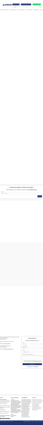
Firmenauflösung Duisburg (15, 403)
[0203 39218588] (16, 4)
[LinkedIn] (5, 418)
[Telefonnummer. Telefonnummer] (33, 348)
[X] (8, 418)
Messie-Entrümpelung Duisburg (16, 405)
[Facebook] (2, 418)
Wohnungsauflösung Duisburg (16, 401)
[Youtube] (9, 418)
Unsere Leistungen (14, 397)
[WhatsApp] (0, 418)
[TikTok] (6, 418)
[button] (40, 7)
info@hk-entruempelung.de (8, 349)
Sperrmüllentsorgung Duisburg (16, 406)
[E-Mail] (32, 352)
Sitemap (12, 416)
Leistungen (12, 399)
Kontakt (1, 397)
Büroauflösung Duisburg (15, 404)
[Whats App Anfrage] (37, 4)
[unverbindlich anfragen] (26, 4)
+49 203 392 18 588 (6, 343)
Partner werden (13, 415)
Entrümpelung (24, 412)
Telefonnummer (25, 346)
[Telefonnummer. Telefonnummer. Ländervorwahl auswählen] (24, 348)
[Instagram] (3, 418)
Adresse (2, 191)
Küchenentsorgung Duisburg (15, 407)
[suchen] (16, 7)
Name (24, 342)
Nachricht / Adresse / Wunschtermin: (28, 354)
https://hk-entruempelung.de (5, 405)
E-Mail (24, 350)
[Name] (32, 344)
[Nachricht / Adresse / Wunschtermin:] (32, 357)
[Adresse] (21, 193)
